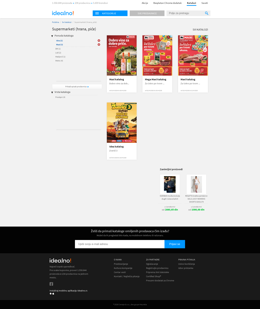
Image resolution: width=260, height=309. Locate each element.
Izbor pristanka (185, 268)
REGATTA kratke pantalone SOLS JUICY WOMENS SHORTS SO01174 (196, 199)
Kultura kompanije (123, 268)
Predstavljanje (121, 264)
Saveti (204, 2)
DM (58, 48)
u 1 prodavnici (169, 207)
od (170, 209)
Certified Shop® (153, 276)
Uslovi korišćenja (186, 264)
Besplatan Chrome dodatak (167, 2)
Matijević (60, 56)
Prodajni (60, 97)
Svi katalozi (66, 22)
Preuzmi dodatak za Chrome (160, 280)
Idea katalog (116, 146)
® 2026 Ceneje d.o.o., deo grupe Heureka (130, 304)
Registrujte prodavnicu (157, 268)
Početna (55, 22)
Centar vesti (120, 272)
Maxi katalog (116, 79)
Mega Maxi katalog (155, 79)
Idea (59, 40)
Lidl (58, 52)
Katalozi (191, 2)
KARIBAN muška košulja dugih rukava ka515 (170, 197)
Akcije (145, 2)
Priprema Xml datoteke (157, 272)
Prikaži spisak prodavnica (76, 86)
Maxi (59, 44)
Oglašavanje (152, 264)
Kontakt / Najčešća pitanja (126, 276)
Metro (59, 60)
